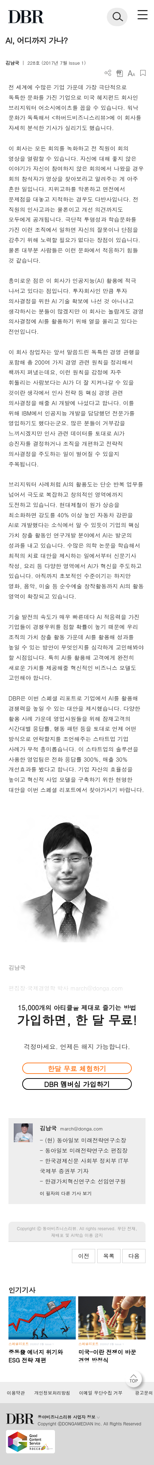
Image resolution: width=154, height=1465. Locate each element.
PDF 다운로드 (119, 73)
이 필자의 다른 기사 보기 (66, 1193)
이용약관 (16, 1393)
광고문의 (144, 1393)
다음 (134, 1256)
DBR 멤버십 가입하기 (77, 1084)
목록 (109, 1256)
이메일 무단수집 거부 (100, 1393)
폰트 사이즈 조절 (131, 73)
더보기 (108, 73)
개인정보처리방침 (52, 1393)
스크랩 (143, 73)
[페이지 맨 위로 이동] (135, 1381)
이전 (83, 1256)
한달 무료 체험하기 (77, 1068)
